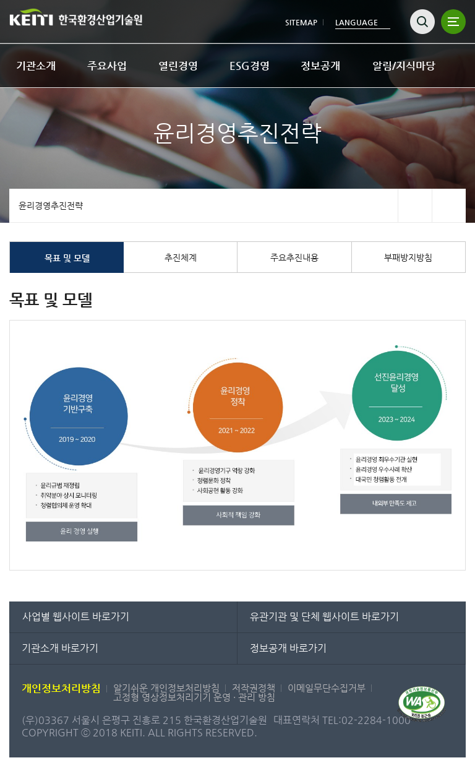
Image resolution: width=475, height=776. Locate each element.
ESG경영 (249, 65)
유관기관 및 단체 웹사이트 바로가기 (324, 617)
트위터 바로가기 (449, 205)
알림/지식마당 (403, 65)
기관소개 (36, 65)
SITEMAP (301, 22)
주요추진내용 (294, 257)
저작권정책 (253, 687)
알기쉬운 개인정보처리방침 (166, 687)
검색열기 (422, 21)
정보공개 (320, 65)
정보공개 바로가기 (288, 648)
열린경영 (178, 65)
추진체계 (181, 257)
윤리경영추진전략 (51, 205)
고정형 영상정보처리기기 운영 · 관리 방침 (194, 697)
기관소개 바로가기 (60, 648)
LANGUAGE (356, 22)
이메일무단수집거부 (327, 687)
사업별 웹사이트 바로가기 (75, 617)
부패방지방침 (408, 257)
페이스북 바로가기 (415, 205)
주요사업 (107, 65)
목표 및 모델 (67, 258)
